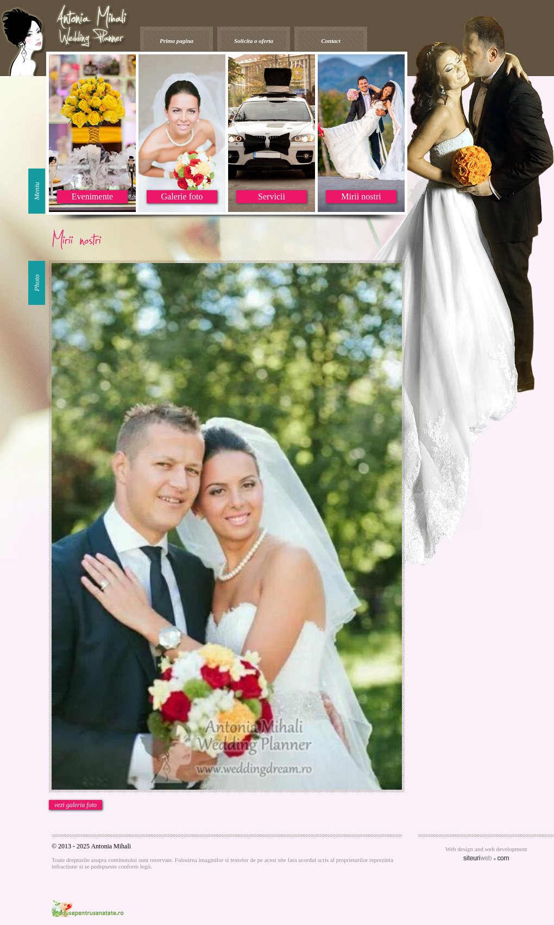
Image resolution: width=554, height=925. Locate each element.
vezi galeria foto (75, 805)
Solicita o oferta (253, 41)
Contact (330, 41)
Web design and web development (486, 849)
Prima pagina (176, 41)
